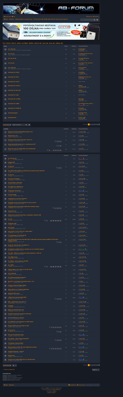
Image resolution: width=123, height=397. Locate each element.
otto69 (81, 68)
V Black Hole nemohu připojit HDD (17, 297)
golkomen (11, 203)
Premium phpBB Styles (56, 389)
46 (53, 266)
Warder (81, 104)
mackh (10, 216)
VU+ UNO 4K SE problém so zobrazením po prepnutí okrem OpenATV (26, 170)
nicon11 (11, 294)
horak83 (11, 187)
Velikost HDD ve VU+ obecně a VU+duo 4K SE (20, 269)
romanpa (11, 331)
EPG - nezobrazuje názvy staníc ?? (17, 301)
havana (10, 270)
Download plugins (13, 113)
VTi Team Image (12, 194)
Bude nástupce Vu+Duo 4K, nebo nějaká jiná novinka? (22, 347)
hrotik (81, 342)
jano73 (10, 314)
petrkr (81, 99)
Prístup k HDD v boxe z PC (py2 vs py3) (18, 325)
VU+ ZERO (11, 265)
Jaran (10, 183)
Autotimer (10, 305)
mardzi (10, 175)
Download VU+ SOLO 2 (14, 85)
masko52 (11, 207)
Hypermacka (12, 302)
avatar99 (81, 198)
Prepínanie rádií (12, 223)
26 (58, 220)
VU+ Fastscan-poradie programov (17, 277)
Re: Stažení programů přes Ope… (85, 53)
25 (55, 220)
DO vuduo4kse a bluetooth (15, 182)
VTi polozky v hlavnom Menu (15, 343)
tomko (81, 170)
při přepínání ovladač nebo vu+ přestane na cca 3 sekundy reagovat (26, 249)
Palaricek (82, 313)
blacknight (11, 179)
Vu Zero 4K (11, 166)
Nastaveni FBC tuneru (14, 293)
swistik (81, 330)
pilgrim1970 (11, 258)
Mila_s (10, 163)
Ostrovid (81, 144)
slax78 (81, 317)
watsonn (81, 338)
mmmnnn (11, 167)
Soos (81, 113)
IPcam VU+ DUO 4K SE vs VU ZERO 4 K (18, 245)
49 (60, 266)
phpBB (47, 388)
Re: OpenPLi (81, 108)
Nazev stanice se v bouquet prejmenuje (18, 289)
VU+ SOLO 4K (11, 49)
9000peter (82, 73)
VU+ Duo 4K (11, 63)
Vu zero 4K (11, 174)
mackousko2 (12, 228)
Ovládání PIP (11, 162)
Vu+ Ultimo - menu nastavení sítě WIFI (18, 261)
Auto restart (11, 227)
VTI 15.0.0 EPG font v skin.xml (16, 317)
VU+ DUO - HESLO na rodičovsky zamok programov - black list (24, 253)
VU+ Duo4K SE (12, 273)
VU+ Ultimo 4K (12, 67)
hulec (81, 355)
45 (51, 266)
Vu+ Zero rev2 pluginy (14, 178)
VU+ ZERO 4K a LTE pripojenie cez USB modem (20, 321)
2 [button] (90, 124)
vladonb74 (11, 236)
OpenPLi (80, 85)
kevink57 (81, 54)
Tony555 (11, 140)
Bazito (10, 339)
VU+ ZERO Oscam (13, 257)
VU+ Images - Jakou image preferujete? (18, 338)
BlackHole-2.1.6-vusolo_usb (84, 76)
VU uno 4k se (11, 330)
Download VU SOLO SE (14, 90)
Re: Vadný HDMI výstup (83, 58)
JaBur (10, 171)
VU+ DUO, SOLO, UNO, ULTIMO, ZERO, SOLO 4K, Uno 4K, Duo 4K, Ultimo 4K (33, 43)
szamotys (11, 199)
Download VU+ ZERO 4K (14, 108)
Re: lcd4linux (81, 72)
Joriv (10, 322)
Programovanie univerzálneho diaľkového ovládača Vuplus (23, 206)
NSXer (81, 325)
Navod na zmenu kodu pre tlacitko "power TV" (20, 139)
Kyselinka (82, 166)
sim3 (10, 149)
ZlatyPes (11, 232)
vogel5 (81, 293)
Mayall (81, 49)
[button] (99, 124)
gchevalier (82, 321)
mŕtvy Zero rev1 (12, 211)
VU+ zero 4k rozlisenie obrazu (16, 334)
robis (10, 326)
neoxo (10, 212)
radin (81, 59)
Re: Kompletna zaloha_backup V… (86, 103)
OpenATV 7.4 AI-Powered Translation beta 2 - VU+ (21, 281)
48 (58, 266)
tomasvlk (11, 286)
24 (53, 220)
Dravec (10, 132)
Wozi (81, 174)
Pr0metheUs (82, 86)
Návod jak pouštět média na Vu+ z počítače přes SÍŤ (21, 144)
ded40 (81, 264)
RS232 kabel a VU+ (13, 135)
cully (10, 145)
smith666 (11, 306)
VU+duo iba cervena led (14, 190)
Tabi (80, 281)
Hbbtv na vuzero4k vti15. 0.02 (16, 309)
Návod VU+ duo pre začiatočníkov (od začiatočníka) (21, 148)
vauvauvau (82, 239)
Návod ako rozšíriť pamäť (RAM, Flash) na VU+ (20, 131)
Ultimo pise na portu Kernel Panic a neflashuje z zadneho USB (24, 215)
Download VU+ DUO (13, 77)
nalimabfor (11, 191)
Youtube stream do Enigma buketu (17, 285)
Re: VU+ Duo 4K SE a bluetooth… (85, 62)
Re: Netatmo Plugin (82, 112)
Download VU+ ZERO (13, 103)
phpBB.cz (54, 391)
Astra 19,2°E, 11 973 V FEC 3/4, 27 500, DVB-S (20, 231)
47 (55, 266)
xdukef (81, 218)
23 (51, 220)
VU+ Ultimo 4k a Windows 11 (15, 186)
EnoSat (81, 190)
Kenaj (81, 63)
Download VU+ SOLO (13, 81)
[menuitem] (13, 17)
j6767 (81, 148)
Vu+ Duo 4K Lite (12, 158)
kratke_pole (82, 249)
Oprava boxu (11, 355)
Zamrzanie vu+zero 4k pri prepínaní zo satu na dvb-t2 (22, 202)
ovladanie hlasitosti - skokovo (16, 351)
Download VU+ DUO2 (13, 72)
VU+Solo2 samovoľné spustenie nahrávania (19, 313)
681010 (81, 77)
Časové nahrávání (82, 67)
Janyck (10, 360)
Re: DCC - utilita (82, 117)
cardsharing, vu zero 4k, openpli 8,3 (17, 198)
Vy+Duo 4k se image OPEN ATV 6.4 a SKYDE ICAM (21, 359)
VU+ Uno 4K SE (12, 58)
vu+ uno (10, 219)
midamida (11, 310)
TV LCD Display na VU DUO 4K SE (17, 235)
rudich (81, 210)
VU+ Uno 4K (11, 53)
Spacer (81, 139)
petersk (10, 335)
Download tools (12, 117)
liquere (10, 266)
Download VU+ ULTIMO (14, 99)
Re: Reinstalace (81, 48)
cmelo (10, 220)
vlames (81, 194)
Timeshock (82, 131)
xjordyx (10, 254)
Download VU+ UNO (13, 95)
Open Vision (81, 98)
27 (60, 220)
